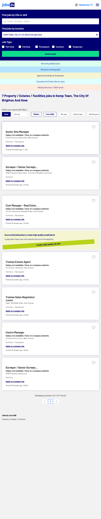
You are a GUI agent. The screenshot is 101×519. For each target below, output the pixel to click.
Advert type (78, 114)
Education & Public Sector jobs (50, 81)
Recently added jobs (50, 63)
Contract (58, 46)
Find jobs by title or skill (14, 14)
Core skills (50, 114)
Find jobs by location (13, 28)
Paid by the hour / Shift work (50, 87)
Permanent (42, 46)
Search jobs (50, 54)
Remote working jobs (50, 69)
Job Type (7, 42)
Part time (8, 46)
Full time (24, 46)
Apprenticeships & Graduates (50, 75)
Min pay (64, 114)
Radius (36, 114)
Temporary (75, 46)
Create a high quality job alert (53, 244)
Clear (6, 114)
